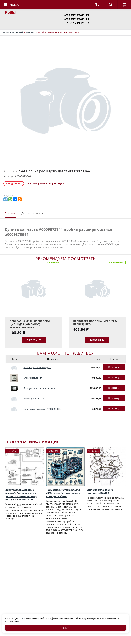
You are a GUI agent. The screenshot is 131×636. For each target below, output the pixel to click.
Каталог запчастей (13, 32)
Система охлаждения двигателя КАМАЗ (100, 491)
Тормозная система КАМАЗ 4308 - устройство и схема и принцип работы (63, 493)
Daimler (30, 32)
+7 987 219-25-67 (76, 23)
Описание (10, 213)
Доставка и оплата (32, 213)
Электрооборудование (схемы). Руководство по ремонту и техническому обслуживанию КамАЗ (21, 494)
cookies (22, 618)
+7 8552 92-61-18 (76, 19)
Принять (66, 628)
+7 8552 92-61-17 (76, 15)
